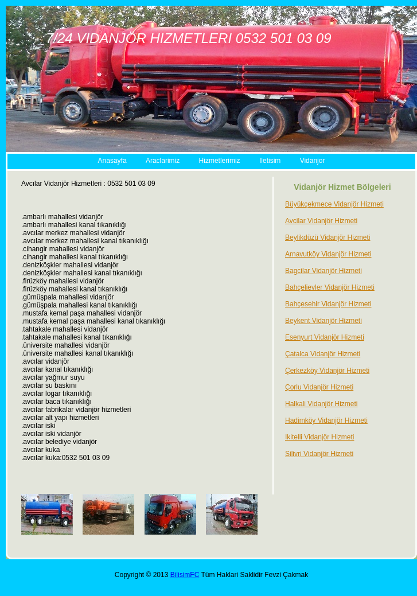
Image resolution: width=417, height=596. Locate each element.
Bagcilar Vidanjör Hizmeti (323, 271)
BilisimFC (185, 575)
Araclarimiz (163, 161)
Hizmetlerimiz (219, 161)
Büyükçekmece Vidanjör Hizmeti (334, 204)
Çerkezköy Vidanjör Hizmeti (327, 371)
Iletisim (269, 161)
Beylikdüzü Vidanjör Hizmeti (328, 237)
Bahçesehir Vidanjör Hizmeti (328, 304)
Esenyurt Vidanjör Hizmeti (324, 337)
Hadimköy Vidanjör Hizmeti (326, 420)
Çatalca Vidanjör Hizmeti (322, 354)
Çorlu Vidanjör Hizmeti (319, 387)
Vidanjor (312, 161)
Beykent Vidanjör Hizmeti (323, 321)
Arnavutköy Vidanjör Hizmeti (328, 254)
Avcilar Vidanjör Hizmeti (321, 221)
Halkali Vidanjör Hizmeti (321, 404)
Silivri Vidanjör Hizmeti (319, 454)
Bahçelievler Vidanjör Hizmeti (330, 287)
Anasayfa (112, 161)
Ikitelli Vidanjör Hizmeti (319, 437)
